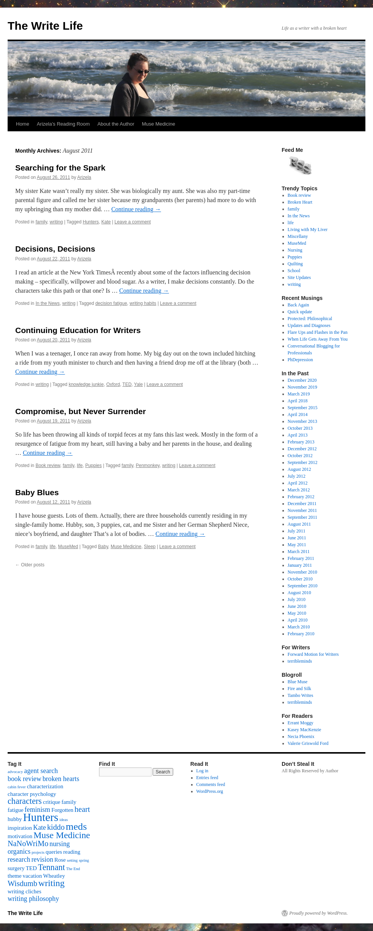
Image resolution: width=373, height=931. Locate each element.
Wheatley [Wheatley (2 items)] (54, 876)
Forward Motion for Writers (313, 654)
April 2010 (298, 620)
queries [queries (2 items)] (54, 852)
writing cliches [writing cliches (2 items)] (24, 891)
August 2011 (299, 524)
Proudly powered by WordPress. (318, 913)
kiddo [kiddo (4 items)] (56, 827)
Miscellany (298, 236)
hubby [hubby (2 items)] (15, 819)
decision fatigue (111, 303)
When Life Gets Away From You (318, 339)
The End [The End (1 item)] (73, 869)
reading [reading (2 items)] (71, 852)
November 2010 (302, 572)
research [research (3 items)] (19, 859)
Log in (202, 770)
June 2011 (297, 537)
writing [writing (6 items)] (51, 883)
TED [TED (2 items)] (31, 868)
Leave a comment (133, 222)
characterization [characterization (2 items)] (45, 786)
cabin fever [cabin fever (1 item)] (17, 787)
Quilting (295, 263)
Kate (106, 222)
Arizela (84, 177)
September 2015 (302, 407)
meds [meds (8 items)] (76, 826)
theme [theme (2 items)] (15, 876)
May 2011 (297, 544)
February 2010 (301, 633)
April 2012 (298, 483)
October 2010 (300, 579)
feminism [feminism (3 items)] (37, 809)
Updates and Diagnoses (309, 325)
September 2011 (302, 517)
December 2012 (302, 448)
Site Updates (299, 277)
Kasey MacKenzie (304, 729)
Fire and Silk (299, 688)
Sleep (150, 546)
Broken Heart (300, 202)
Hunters (91, 222)
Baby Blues (37, 492)
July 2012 (297, 476)
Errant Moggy (301, 722)
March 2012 (299, 490)
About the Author (115, 124)
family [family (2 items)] (68, 802)
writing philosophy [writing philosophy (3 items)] (33, 898)
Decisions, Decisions (55, 248)
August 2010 (299, 592)
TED (127, 384)
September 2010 (302, 585)
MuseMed (68, 546)
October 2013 (300, 428)
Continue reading (136, 209)
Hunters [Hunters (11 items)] (40, 817)
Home (22, 124)
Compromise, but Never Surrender (80, 411)
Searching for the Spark (60, 167)
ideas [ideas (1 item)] (63, 820)
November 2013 (302, 421)
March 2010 (299, 627)
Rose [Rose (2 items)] (60, 860)
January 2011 (300, 565)
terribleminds (300, 661)
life (80, 465)
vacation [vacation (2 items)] (32, 876)
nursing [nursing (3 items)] (59, 844)
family (41, 222)
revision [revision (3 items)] (42, 859)
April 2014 (298, 414)
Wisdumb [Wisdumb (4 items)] (22, 883)
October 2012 (300, 455)
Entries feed (207, 777)
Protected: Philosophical (310, 318)
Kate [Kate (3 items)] (39, 827)
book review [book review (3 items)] (24, 779)
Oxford (113, 384)
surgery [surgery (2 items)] (16, 868)
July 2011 (297, 531)
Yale (138, 384)
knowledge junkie (86, 384)
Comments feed (210, 784)
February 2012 (301, 496)
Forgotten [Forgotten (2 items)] (62, 810)
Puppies (93, 465)
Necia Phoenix (301, 736)
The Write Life (45, 25)
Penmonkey (147, 465)
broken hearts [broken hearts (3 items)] (61, 779)
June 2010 (297, 606)
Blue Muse (298, 681)
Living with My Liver (308, 229)
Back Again (298, 305)
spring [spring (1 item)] (84, 860)
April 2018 (298, 400)
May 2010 (297, 613)
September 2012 (302, 462)
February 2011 (301, 558)
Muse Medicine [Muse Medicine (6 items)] (61, 835)
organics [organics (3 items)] (19, 851)
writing (56, 222)
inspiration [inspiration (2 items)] (20, 828)
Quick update (300, 311)
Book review (47, 465)
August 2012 (299, 469)
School (294, 270)
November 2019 (302, 387)
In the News (47, 303)
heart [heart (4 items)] (82, 809)
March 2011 (299, 551)
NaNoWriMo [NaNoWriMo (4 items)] (28, 843)
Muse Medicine (158, 124)
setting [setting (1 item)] (72, 860)
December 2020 (302, 380)
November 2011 (302, 510)
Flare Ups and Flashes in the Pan (317, 332)
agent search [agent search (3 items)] (41, 771)
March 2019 (299, 394)
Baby (103, 546)
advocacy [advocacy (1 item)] (15, 772)
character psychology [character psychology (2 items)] (32, 794)
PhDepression (300, 359)
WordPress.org (209, 791)
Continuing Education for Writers (78, 330)
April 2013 (298, 435)
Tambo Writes (300, 695)
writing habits (143, 303)
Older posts (30, 565)
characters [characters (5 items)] (25, 801)
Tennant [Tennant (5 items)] (51, 867)
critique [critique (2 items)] (52, 802)
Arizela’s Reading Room (63, 124)
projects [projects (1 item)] (38, 852)
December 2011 (302, 503)
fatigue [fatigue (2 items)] (16, 810)
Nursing (295, 250)
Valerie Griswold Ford (308, 743)
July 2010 (297, 599)
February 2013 (301, 442)
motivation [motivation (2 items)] (20, 836)
